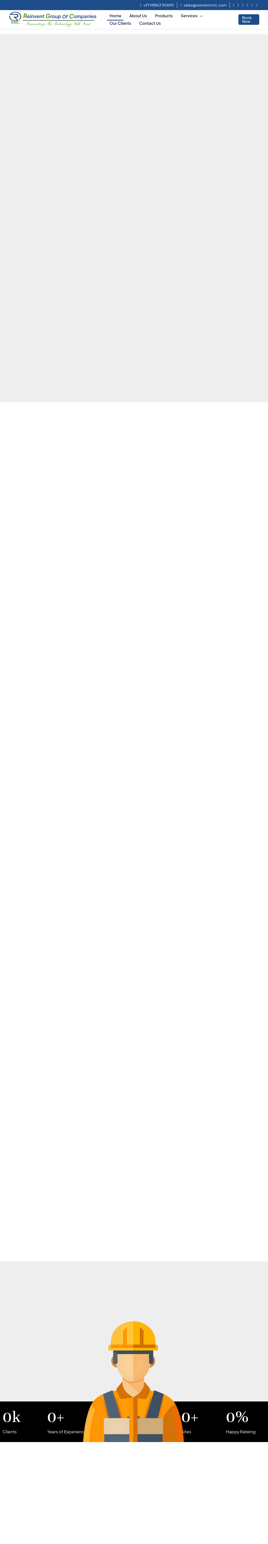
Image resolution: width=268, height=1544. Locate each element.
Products (164, 15)
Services (191, 16)
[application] (200, 16)
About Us (138, 15)
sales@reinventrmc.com (203, 5)
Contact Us (150, 23)
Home (115, 15)
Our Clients (120, 23)
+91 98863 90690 (157, 5)
